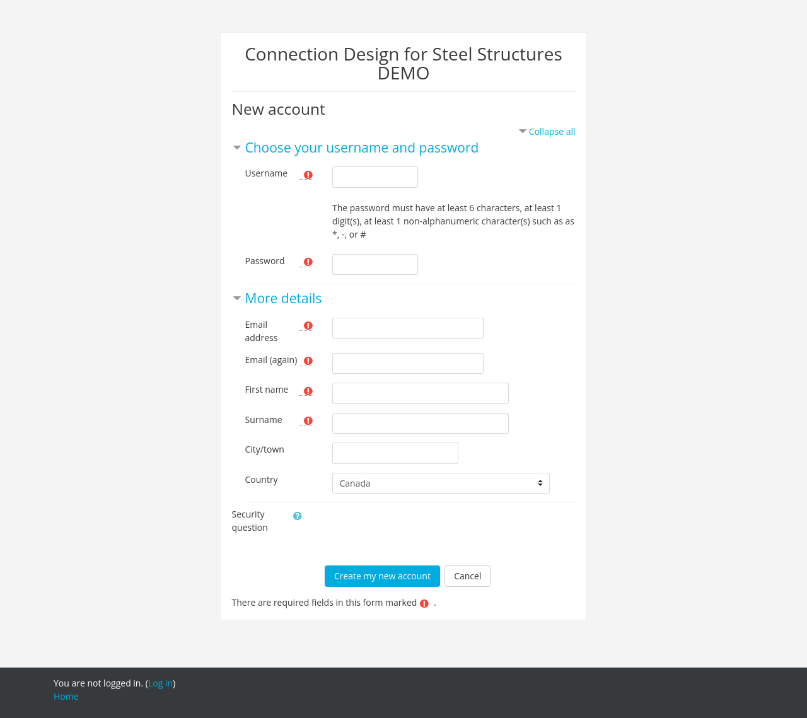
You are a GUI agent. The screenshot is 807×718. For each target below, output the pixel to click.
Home (66, 696)
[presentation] (418, 532)
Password (265, 261)
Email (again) (271, 360)
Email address (261, 331)
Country (261, 479)
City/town (264, 449)
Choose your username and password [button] (362, 147)
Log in (160, 683)
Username (266, 173)
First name (267, 389)
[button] (295, 515)
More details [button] (283, 298)
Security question (250, 520)
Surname (263, 420)
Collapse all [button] (552, 131)
